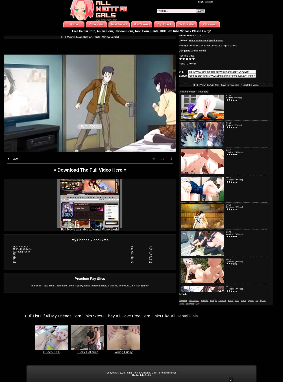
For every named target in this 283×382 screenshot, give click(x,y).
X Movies (112, 285)
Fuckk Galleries (24, 249)
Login (200, 1)
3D (257, 301)
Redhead (183, 301)
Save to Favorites (230, 85)
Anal (237, 301)
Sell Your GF (142, 285)
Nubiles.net (36, 285)
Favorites (203, 91)
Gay (197, 304)
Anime (194, 50)
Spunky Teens (82, 285)
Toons (181, 304)
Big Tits (263, 301)
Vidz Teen (49, 285)
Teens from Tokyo (64, 285)
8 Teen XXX (22, 246)
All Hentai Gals (184, 316)
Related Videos (187, 91)
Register (209, 1)
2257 (217, 85)
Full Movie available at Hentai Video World (89, 228)
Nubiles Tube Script (141, 375)
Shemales (190, 304)
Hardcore (204, 301)
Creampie (222, 301)
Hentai (202, 50)
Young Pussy (23, 252)
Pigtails (251, 301)
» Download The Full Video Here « (90, 169)
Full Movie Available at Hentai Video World (90, 37)
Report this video (250, 85)
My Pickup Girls (127, 285)
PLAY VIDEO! (90, 126)
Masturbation (194, 301)
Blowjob (213, 301)
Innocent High (99, 285)
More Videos (216, 40)
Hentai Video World (199, 40)
